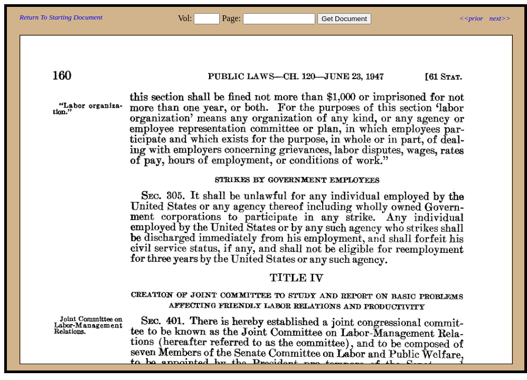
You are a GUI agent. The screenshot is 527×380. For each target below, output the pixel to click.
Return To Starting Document (61, 17)
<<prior (471, 18)
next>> (500, 18)
